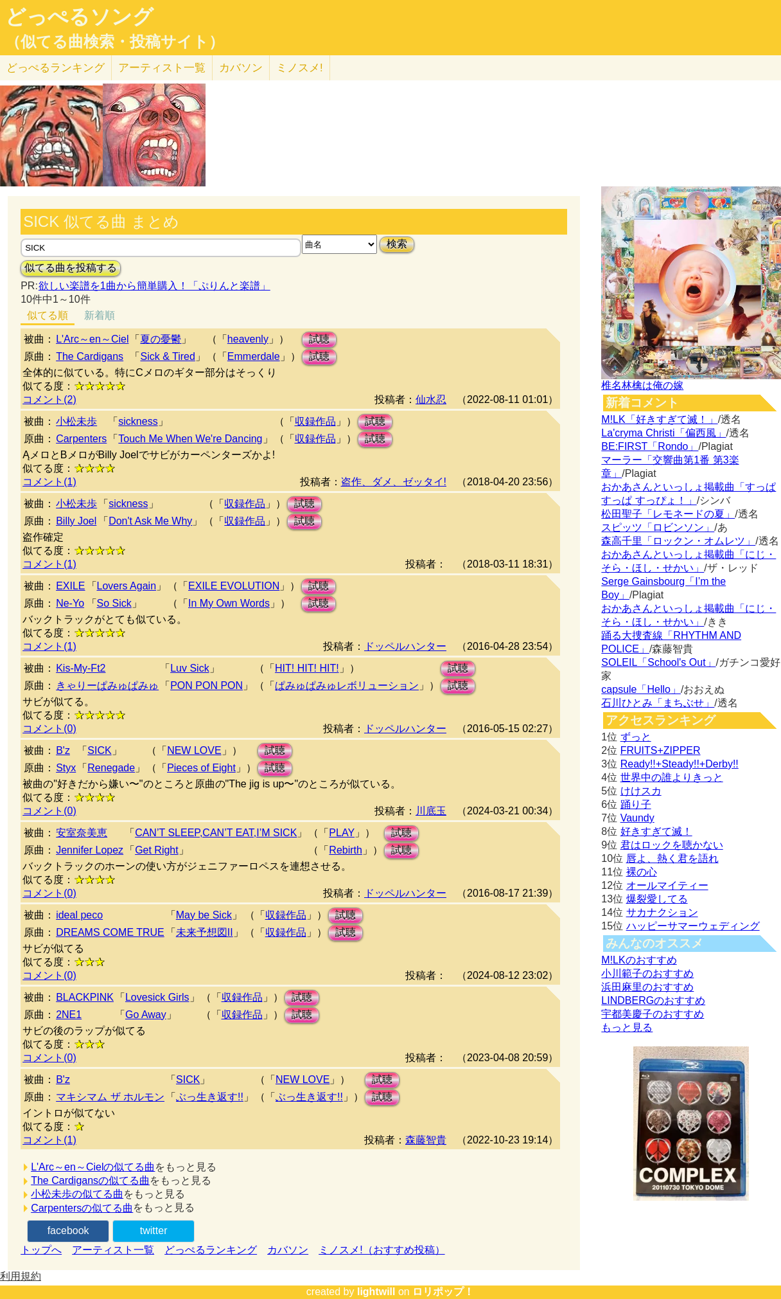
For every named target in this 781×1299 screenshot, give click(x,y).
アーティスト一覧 (113, 1249)
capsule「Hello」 (641, 689)
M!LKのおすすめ (638, 959)
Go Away (145, 1014)
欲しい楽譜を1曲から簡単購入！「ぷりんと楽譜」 (154, 285)
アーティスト (162, 68)
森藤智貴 (425, 1139)
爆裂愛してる (657, 898)
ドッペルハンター (405, 646)
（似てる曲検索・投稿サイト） (114, 41)
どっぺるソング (79, 16)
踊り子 (635, 804)
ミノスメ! (299, 68)
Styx (66, 767)
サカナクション (662, 912)
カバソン (241, 68)
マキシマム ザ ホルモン (110, 1096)
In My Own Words (229, 603)
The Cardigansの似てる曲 (90, 1180)
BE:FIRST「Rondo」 (649, 446)
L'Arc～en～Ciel (92, 339)
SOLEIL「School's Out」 (658, 662)
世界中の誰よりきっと (671, 777)
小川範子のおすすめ (647, 973)
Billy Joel (76, 520)
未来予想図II (204, 932)
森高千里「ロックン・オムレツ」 (678, 540)
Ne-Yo (70, 603)
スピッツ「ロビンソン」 (657, 527)
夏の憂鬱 (160, 339)
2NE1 (69, 1014)
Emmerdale (253, 356)
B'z (63, 750)
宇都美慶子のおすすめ (652, 1013)
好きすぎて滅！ (656, 831)
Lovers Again (127, 585)
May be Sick (204, 914)
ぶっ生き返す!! (209, 1096)
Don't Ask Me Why (150, 520)
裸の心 (641, 871)
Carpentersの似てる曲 (82, 1208)
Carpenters (81, 438)
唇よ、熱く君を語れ (672, 858)
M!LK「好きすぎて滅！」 (659, 419)
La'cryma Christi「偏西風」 (663, 432)
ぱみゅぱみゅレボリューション (347, 685)
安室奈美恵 (81, 832)
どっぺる (55, 68)
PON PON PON (206, 685)
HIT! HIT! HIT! (307, 668)
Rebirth (345, 850)
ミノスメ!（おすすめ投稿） (381, 1249)
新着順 (99, 315)
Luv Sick (189, 668)
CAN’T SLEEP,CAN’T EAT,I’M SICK (216, 832)
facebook (68, 1230)
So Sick (114, 603)
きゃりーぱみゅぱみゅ (107, 685)
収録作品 (315, 421)
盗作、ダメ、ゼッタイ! (393, 481)
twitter (154, 1230)
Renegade (111, 767)
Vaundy (637, 817)
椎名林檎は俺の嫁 (642, 385)
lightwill (376, 1291)
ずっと (635, 736)
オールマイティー (667, 885)
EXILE (70, 585)
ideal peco (79, 914)
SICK (99, 750)
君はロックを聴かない (671, 844)
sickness (137, 421)
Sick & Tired (167, 356)
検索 (397, 243)
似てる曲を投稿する (70, 267)
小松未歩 (76, 421)
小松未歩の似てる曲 (77, 1193)
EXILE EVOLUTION (233, 585)
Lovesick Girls (157, 997)
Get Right (157, 850)
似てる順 (47, 315)
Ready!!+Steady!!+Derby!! (679, 763)
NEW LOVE (194, 750)
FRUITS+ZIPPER (660, 750)
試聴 (319, 339)
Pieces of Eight (201, 767)
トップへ (41, 1249)
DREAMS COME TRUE (110, 932)
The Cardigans (89, 356)
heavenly (247, 339)
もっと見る (627, 1027)
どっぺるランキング (210, 1249)
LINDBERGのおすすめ (653, 1000)
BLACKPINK (85, 997)
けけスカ (641, 790)
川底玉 (431, 810)
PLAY (342, 832)
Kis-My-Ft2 (80, 668)
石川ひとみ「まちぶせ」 (657, 702)
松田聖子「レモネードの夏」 (668, 513)
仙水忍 (431, 399)
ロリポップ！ (443, 1291)
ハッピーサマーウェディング (693, 925)
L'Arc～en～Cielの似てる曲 (93, 1166)
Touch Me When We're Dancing (190, 438)
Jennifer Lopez (89, 850)
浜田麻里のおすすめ (647, 986)
